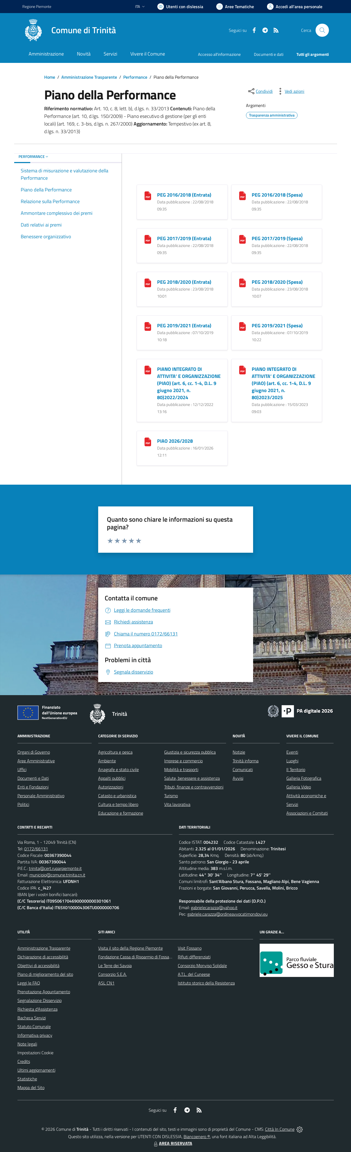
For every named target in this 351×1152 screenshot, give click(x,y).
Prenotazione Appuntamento (43, 991)
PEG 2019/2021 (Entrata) (184, 325)
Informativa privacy (34, 1035)
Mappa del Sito (30, 1087)
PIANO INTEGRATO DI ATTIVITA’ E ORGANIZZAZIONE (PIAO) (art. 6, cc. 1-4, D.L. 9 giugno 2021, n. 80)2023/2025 (283, 383)
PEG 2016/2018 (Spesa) (277, 194)
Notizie (239, 752)
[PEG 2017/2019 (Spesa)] (242, 239)
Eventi (292, 752)
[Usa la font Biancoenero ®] (180, 6)
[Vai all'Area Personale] (294, 6)
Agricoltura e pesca (115, 752)
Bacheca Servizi (31, 1018)
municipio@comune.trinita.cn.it (57, 875)
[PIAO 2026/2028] (147, 441)
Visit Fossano (190, 948)
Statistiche (27, 1078)
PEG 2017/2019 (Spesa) (277, 238)
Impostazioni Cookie (35, 1052)
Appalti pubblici (111, 778)
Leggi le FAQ (28, 983)
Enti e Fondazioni (33, 787)
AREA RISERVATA (172, 1143)
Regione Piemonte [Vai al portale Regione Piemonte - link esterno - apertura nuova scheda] (36, 6)
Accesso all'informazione (219, 54)
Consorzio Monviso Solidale (202, 965)
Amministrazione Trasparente (89, 77)
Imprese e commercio (183, 760)
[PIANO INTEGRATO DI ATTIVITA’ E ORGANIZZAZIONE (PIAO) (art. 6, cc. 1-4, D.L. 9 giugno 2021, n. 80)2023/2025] (242, 369)
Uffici (21, 769)
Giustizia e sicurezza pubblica (190, 752)
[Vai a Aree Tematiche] (235, 6)
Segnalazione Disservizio (39, 1000)
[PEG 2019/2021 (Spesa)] (242, 326)
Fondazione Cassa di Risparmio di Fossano (136, 957)
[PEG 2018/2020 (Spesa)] (242, 282)
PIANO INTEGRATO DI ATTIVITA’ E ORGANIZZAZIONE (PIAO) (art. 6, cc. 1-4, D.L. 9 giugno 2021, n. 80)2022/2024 (189, 383)
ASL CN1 (106, 983)
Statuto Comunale (34, 1026)
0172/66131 (36, 848)
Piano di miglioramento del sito (45, 974)
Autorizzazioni (110, 787)
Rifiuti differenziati (194, 957)
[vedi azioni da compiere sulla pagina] (290, 91)
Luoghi (292, 760)
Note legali (27, 1044)
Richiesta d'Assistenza (37, 1009)
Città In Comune (280, 1129)
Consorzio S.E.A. (112, 974)
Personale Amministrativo (40, 795)
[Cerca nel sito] (322, 30)
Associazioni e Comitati (307, 813)
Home (49, 77)
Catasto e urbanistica (117, 795)
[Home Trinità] (69, 30)
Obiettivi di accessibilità (38, 965)
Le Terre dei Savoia (115, 965)
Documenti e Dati (33, 778)
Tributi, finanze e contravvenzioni (193, 787)
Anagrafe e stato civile (118, 769)
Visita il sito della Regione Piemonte (130, 948)
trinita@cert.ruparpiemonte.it (55, 868)
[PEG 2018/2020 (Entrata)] (147, 282)
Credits (23, 1061)
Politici (23, 804)
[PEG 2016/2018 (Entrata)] (147, 195)
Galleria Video (298, 787)
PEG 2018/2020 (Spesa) (277, 282)
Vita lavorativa (177, 804)
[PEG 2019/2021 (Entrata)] (147, 326)
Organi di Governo (33, 752)
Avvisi (238, 778)
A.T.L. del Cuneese (194, 974)
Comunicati (243, 769)
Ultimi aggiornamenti (36, 1070)
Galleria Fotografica (303, 778)
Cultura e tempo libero (118, 804)
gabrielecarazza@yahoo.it (214, 907)
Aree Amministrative (36, 760)
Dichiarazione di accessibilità (42, 957)
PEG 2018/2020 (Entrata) (184, 282)
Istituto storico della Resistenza (206, 983)
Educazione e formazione (120, 813)
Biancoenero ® (197, 1136)
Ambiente (107, 760)
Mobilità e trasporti (181, 769)
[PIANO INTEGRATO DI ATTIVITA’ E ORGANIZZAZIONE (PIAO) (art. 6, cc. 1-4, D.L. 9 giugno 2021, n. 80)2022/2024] (147, 369)
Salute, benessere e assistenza (192, 778)
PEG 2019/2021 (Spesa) (277, 325)
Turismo (171, 795)
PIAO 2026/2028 (175, 441)
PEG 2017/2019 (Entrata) (184, 238)
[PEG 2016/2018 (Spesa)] (242, 195)
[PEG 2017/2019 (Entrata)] (147, 239)
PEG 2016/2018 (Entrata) (184, 194)
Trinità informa (246, 760)
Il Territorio (295, 769)
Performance (135, 77)
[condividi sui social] (260, 91)
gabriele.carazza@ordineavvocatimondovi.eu (227, 914)
